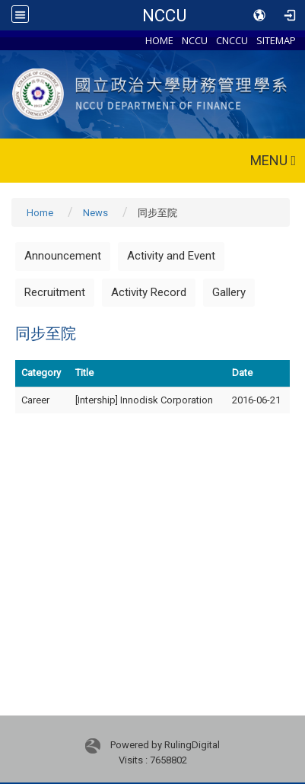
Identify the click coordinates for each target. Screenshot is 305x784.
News (95, 212)
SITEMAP (276, 40)
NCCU (164, 15)
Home (40, 212)
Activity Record (148, 292)
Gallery (229, 292)
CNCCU (232, 40)
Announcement (62, 256)
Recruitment (54, 292)
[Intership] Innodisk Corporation (144, 400)
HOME (159, 40)
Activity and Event (171, 256)
